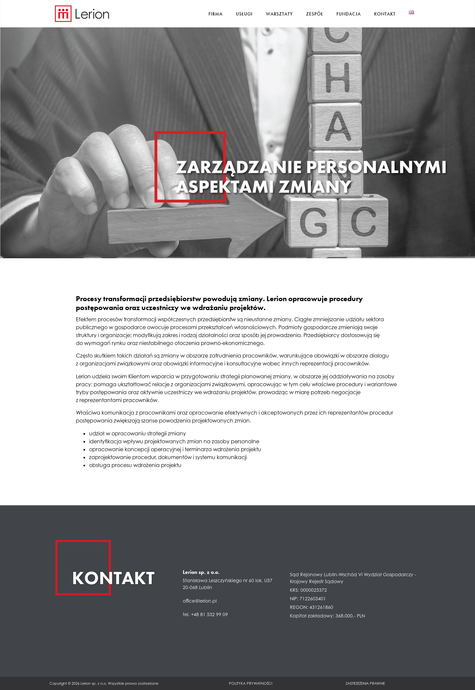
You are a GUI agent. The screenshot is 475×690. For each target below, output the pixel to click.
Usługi (244, 13)
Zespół (314, 13)
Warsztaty (279, 13)
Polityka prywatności (250, 683)
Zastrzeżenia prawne (365, 683)
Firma (215, 13)
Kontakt (385, 13)
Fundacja (348, 13)
